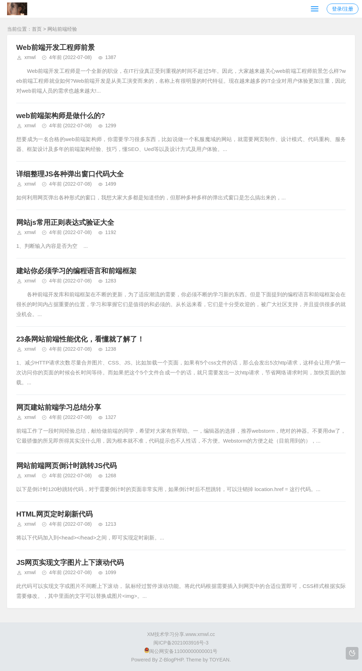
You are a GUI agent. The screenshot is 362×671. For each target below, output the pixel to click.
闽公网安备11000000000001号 (180, 651)
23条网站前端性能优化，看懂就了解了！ (80, 339)
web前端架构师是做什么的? (60, 115)
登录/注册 (342, 9)
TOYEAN (219, 660)
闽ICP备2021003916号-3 (181, 643)
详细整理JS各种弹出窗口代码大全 (70, 174)
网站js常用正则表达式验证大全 (65, 222)
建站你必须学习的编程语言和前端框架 (76, 271)
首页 (37, 29)
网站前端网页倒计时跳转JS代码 (66, 465)
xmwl (30, 57)
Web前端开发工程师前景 (55, 47)
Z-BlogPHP (171, 660)
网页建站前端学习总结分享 (58, 407)
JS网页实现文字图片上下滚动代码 (70, 562)
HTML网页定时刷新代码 (54, 514)
